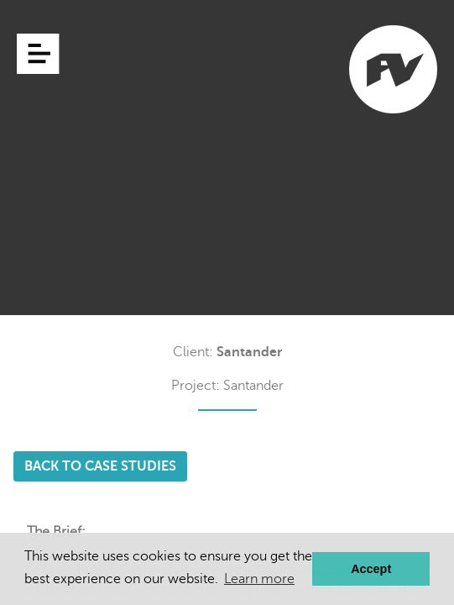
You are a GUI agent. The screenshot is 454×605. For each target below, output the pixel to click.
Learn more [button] (259, 579)
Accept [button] (371, 569)
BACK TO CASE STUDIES (100, 466)
